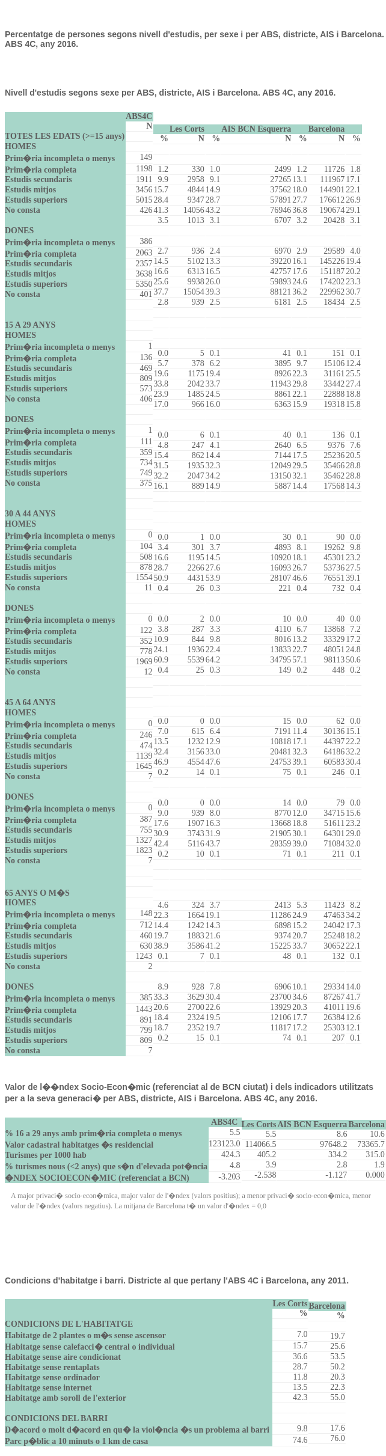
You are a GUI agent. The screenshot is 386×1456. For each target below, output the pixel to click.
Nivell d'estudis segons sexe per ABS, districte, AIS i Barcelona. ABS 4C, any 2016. (170, 92)
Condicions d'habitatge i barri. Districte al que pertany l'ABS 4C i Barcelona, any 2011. (177, 1280)
